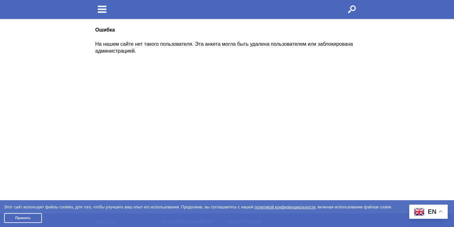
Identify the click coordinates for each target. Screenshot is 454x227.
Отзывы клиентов (113, 155)
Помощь (103, 117)
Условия (104, 97)
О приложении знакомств (191, 97)
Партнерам (106, 140)
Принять (23, 218)
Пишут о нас (108, 125)
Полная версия (111, 147)
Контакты (104, 133)
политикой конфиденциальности (285, 207)
